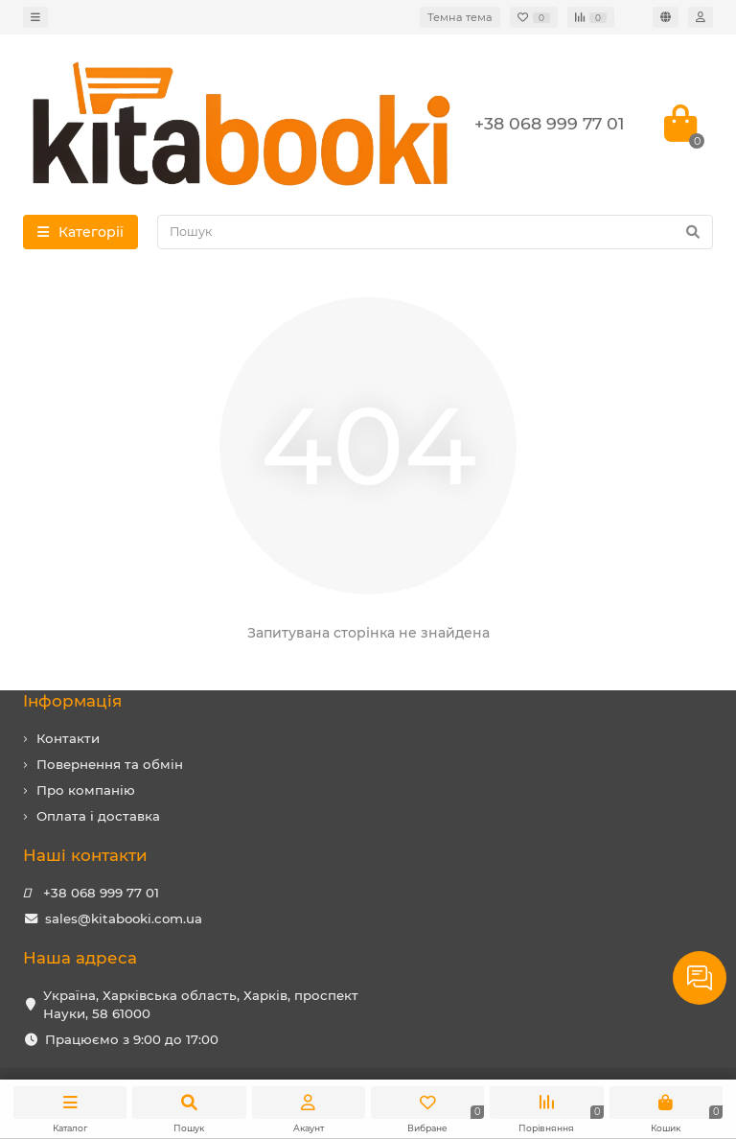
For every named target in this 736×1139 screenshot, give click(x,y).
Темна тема (460, 17)
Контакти (68, 738)
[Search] (435, 232)
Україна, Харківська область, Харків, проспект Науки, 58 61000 (200, 1004)
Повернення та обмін (109, 764)
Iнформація (72, 700)
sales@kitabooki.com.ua (123, 918)
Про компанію (85, 790)
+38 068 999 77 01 (101, 892)
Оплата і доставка (98, 816)
